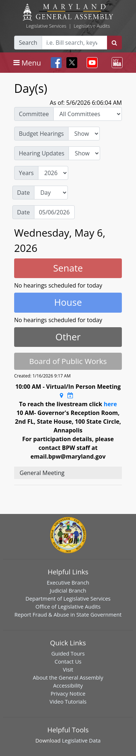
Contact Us (67, 661)
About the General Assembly (68, 677)
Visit (68, 669)
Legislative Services (46, 26)
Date (23, 193)
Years (26, 173)
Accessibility (68, 685)
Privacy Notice (67, 693)
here (110, 404)
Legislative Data (81, 740)
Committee (34, 114)
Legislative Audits (92, 26)
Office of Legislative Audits (68, 606)
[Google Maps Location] (61, 395)
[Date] (54, 212)
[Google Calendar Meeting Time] (70, 395)
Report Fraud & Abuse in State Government (68, 614)
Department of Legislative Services (68, 598)
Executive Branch (68, 582)
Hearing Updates (41, 153)
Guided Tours (68, 653)
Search (28, 43)
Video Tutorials (68, 701)
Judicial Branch (68, 590)
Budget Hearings (41, 134)
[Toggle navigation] (27, 62)
